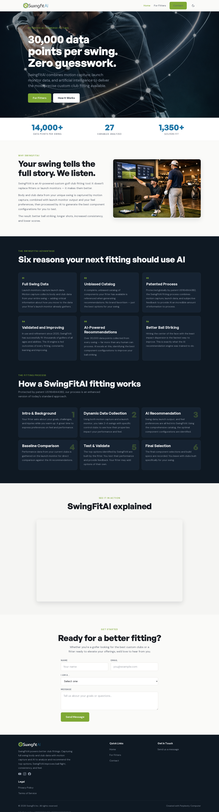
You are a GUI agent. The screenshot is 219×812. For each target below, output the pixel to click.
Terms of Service (27, 793)
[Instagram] (24, 773)
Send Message (75, 717)
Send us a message (168, 749)
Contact (178, 5)
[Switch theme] (193, 5)
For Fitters (160, 5)
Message (66, 689)
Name (64, 660)
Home (147, 5)
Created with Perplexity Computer (183, 805)
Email (114, 660)
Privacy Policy (25, 787)
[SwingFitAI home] (35, 5)
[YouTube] (19, 773)
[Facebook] (29, 773)
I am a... (65, 675)
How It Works (66, 98)
